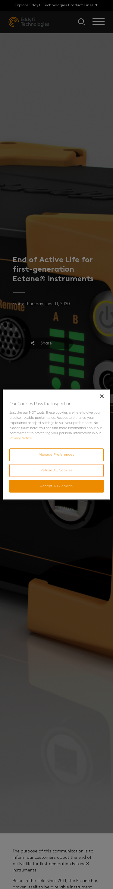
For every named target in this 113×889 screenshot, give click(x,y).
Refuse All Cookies (56, 470)
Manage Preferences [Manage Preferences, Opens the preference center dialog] (56, 454)
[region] (56, 444)
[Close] (101, 396)
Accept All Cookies (56, 486)
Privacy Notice (20, 438)
